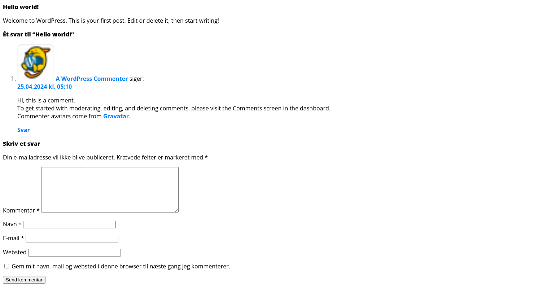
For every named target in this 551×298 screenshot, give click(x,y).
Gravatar (116, 116)
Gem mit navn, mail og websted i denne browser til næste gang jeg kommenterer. (121, 275)
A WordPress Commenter (92, 79)
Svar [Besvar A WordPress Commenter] (23, 130)
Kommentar (21, 219)
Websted (15, 261)
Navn (12, 233)
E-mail (13, 247)
